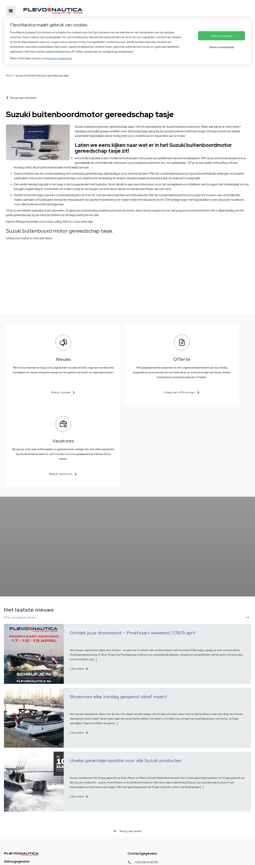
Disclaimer (63, 858)
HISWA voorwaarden (39, 858)
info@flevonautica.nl (147, 786)
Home (9, 75)
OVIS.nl (155, 858)
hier (70, 222)
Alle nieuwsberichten (20, 535)
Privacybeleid (12, 858)
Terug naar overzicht (23, 98)
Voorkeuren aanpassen (110, 858)
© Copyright (83, 858)
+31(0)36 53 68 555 (146, 780)
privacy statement (60, 58)
